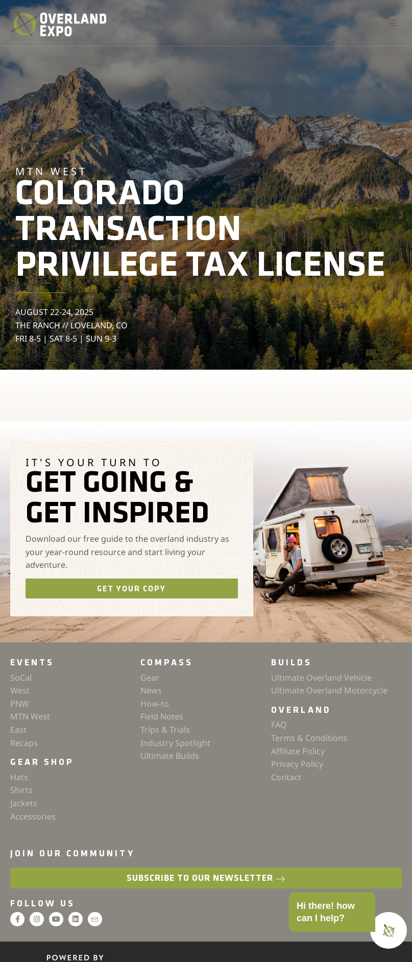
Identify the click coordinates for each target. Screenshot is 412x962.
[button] (392, 23)
